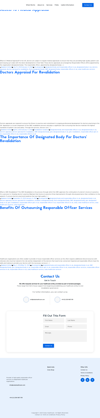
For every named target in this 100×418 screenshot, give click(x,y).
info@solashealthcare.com (37, 299)
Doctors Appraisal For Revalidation (30, 72)
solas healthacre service (86, 202)
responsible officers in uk (69, 69)
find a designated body (36, 69)
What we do (30, 5)
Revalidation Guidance (41, 130)
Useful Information (67, 5)
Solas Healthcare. (49, 413)
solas (75, 202)
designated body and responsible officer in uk (60, 67)
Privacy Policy (85, 375)
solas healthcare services (86, 69)
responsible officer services (77, 267)
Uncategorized (39, 67)
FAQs (57, 5)
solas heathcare (19, 205)
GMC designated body (52, 69)
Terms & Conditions (87, 373)
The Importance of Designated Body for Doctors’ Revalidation (43, 139)
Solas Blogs (50, 370)
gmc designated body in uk (59, 132)
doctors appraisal (5, 132)
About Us (41, 5)
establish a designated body (44, 200)
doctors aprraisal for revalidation (17, 69)
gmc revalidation (74, 132)
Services (49, 5)
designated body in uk (84, 67)
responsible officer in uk (10, 134)
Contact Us (88, 5)
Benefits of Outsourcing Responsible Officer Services (46, 208)
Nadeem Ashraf (6, 67)
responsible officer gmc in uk (29, 202)
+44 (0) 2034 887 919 (67, 299)
